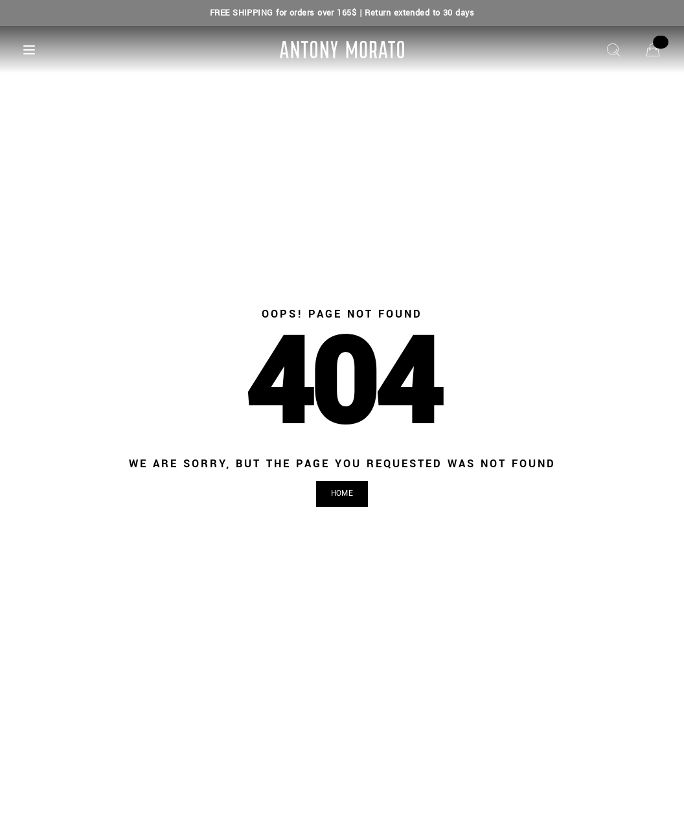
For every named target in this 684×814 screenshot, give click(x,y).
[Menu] (29, 50)
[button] (342, 494)
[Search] (613, 49)
